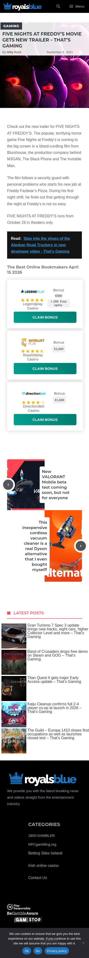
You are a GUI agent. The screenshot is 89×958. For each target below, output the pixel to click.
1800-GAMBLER (41, 835)
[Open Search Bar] (58, 6)
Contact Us (37, 878)
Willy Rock (14, 52)
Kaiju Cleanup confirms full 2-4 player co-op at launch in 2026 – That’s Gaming (41, 714)
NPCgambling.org (42, 844)
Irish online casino (43, 866)
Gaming (11, 26)
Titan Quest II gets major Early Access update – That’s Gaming (41, 688)
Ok (27, 951)
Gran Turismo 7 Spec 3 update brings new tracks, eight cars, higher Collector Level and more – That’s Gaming (44, 636)
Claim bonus (45, 317)
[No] (83, 943)
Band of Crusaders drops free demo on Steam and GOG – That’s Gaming (44, 662)
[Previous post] (8, 485)
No (38, 951)
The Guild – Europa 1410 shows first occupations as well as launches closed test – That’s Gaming (45, 741)
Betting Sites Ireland (45, 853)
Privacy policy (57, 951)
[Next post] (81, 546)
